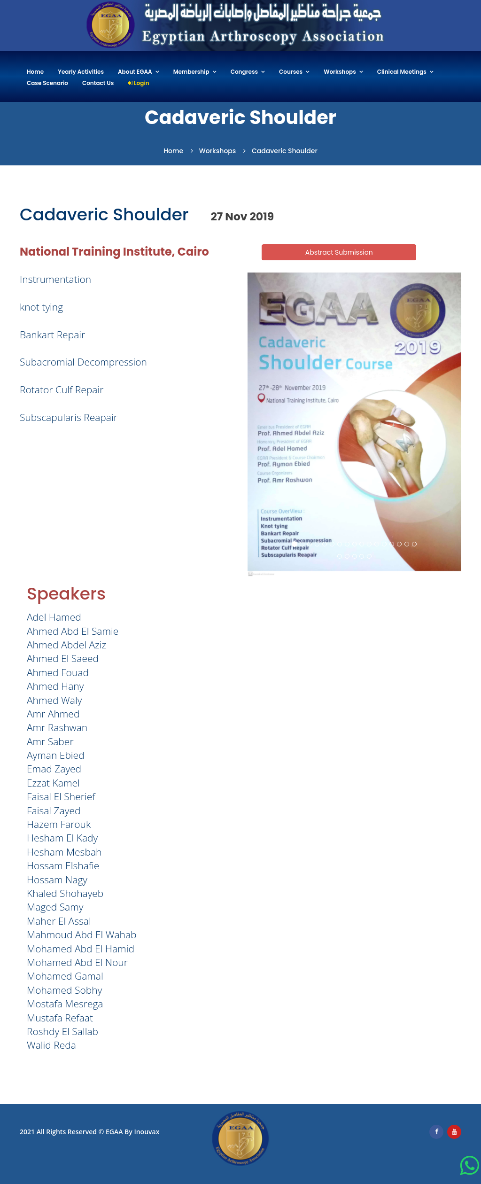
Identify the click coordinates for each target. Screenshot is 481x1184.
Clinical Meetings (402, 72)
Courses (291, 72)
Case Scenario (47, 83)
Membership (191, 72)
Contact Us (98, 83)
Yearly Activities (81, 72)
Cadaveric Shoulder (285, 151)
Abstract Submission (339, 252)
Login (138, 83)
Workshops (340, 72)
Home (35, 72)
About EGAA (135, 72)
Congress (244, 72)
